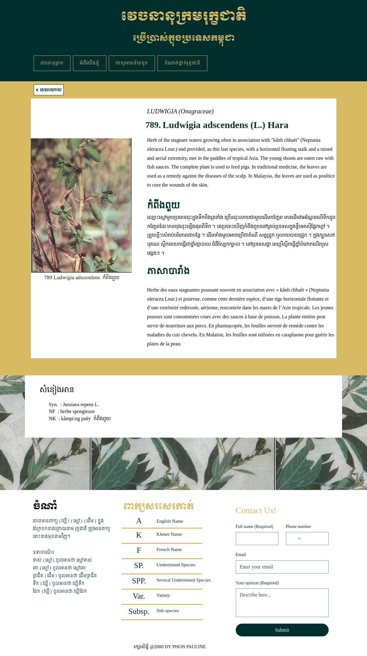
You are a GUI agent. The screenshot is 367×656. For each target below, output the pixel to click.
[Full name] (255, 538)
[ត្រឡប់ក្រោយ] (49, 89)
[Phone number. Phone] (313, 538)
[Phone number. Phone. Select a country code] (296, 538)
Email (241, 554)
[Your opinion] (282, 602)
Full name (254, 527)
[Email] (280, 567)
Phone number (298, 526)
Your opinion (257, 583)
